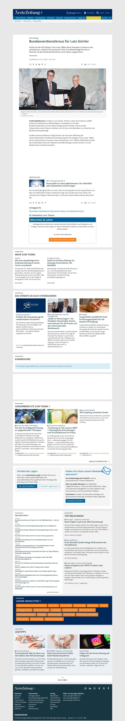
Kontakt (31, 707)
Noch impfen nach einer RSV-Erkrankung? (84, 522)
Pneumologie (69, 615)
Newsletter (54, 707)
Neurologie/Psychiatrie (26, 615)
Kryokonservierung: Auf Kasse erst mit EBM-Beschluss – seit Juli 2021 (37, 521)
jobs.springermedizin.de (71, 700)
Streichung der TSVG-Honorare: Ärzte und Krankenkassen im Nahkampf (36, 588)
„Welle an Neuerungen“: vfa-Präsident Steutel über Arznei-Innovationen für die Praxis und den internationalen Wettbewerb (62, 324)
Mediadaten (54, 696)
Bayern (63, 211)
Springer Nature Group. (58, 718)
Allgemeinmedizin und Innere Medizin (31, 606)
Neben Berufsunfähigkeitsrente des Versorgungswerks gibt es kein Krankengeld (36, 576)
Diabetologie (93, 606)
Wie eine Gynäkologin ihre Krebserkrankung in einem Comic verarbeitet (27, 263)
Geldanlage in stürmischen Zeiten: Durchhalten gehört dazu (35, 571)
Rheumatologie (37, 619)
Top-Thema (53, 606)
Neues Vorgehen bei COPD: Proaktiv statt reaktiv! (32, 567)
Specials (59, 18)
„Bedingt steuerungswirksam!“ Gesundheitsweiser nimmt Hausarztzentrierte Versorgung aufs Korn (34, 547)
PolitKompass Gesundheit (87, 615)
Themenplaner (55, 698)
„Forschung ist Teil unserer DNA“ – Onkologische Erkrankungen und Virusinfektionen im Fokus (62, 430)
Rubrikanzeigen (55, 700)
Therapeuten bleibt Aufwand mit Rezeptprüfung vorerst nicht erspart (36, 531)
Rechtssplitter (22, 619)
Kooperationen (70, 18)
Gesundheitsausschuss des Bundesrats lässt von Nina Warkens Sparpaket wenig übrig (37, 553)
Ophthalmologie (55, 615)
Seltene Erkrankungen (54, 619)
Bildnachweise (34, 709)
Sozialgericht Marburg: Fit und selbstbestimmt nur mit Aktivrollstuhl (34, 541)
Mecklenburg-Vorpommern (49, 211)
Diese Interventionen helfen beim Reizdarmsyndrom (60, 654)
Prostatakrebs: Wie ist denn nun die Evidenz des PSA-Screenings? (30, 654)
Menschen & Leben (87, 610)
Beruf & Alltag (66, 606)
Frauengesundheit (24, 610)
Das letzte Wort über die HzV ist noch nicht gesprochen (34, 536)
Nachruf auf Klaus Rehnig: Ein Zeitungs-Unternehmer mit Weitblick (60, 263)
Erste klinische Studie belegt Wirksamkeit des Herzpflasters (35, 526)
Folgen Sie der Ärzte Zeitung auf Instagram (94, 654)
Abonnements (55, 703)
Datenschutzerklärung (36, 700)
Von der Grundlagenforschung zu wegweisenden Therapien (29, 429)
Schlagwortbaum (34, 696)
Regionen (81, 18)
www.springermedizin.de (72, 696)
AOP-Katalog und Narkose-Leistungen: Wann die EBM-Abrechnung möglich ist (33, 558)
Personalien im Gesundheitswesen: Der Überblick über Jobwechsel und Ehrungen (69, 184)
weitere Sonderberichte (99, 462)
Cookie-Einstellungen (36, 703)
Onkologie (42, 615)
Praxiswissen (40, 18)
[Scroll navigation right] (110, 18)
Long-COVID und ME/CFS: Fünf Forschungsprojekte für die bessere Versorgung (93, 319)
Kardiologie (55, 610)
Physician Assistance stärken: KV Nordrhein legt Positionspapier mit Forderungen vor (37, 582)
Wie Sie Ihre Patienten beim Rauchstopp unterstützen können (36, 563)
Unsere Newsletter (27, 601)
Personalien (33, 211)
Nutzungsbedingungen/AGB (38, 698)
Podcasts (50, 18)
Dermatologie (79, 606)
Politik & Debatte (93, 18)
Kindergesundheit (70, 610)
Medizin (30, 18)
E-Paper (53, 705)
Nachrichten (20, 18)
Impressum (32, 705)
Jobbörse (18, 709)
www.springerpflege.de (71, 698)
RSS (51, 709)
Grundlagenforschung (75, 211)
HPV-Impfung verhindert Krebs (94, 412)
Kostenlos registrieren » (50, 486)
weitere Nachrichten (54, 592)
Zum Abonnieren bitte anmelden (62, 240)
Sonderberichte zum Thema (31, 406)
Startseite (18, 696)
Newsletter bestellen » (75, 501)
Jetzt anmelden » (27, 486)
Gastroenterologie (41, 610)
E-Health (104, 606)
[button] (107, 13)
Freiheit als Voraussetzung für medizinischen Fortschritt (30, 318)
